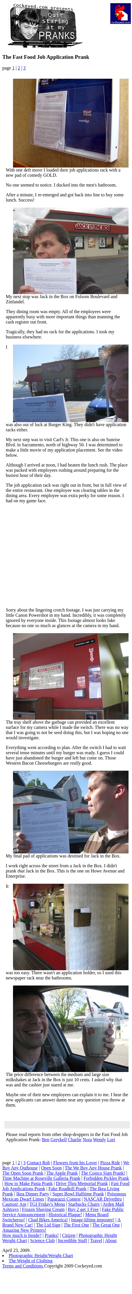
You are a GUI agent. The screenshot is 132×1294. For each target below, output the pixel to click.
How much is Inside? (22, 1235)
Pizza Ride (110, 1162)
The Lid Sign (48, 1224)
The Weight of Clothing (31, 1260)
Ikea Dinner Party (32, 1193)
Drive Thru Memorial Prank (82, 1183)
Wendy (99, 1139)
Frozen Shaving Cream (43, 1209)
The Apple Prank (62, 1173)
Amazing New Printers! (24, 1230)
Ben (45, 1139)
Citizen (68, 1235)
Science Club (42, 1240)
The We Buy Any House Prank (93, 1167)
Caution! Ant (14, 1204)
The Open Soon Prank (22, 1173)
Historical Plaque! (65, 1214)
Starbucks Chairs (84, 1204)
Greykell (59, 1139)
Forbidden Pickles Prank (106, 1178)
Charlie (74, 1139)
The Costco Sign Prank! (103, 1173)
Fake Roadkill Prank (68, 1188)
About (111, 1240)
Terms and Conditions (23, 1265)
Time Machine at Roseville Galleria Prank (41, 1178)
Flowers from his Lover (75, 1162)
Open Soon (51, 1167)
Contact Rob (38, 1162)
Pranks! (52, 1235)
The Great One (106, 1224)
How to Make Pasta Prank (28, 1183)
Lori (111, 1139)
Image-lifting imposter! (92, 1219)
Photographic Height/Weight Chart (41, 1255)
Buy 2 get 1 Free (83, 1209)
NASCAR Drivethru (103, 1199)
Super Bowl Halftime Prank (78, 1193)
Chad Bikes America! (48, 1219)
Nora (87, 1139)
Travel (96, 1240)
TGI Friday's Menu (47, 1204)
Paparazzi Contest (64, 1199)
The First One (76, 1224)
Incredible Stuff (72, 1240)
